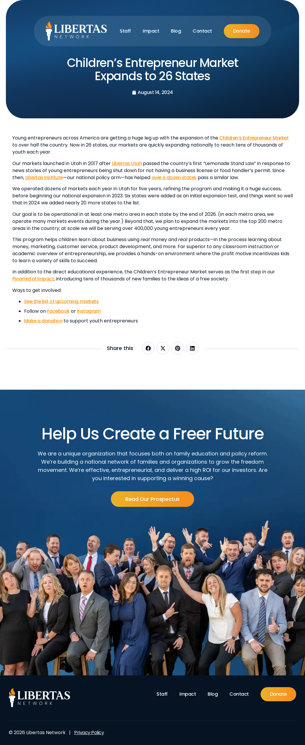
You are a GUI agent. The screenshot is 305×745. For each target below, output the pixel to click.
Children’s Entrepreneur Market (254, 137)
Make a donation (43, 320)
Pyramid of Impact (33, 278)
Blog (176, 31)
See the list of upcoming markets (61, 301)
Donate (241, 31)
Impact (151, 31)
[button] (148, 348)
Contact (202, 31)
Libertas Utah (127, 163)
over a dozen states (173, 177)
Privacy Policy (89, 732)
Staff (125, 31)
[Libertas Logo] (76, 31)
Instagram (89, 311)
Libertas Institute (44, 177)
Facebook (58, 311)
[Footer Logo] (39, 697)
